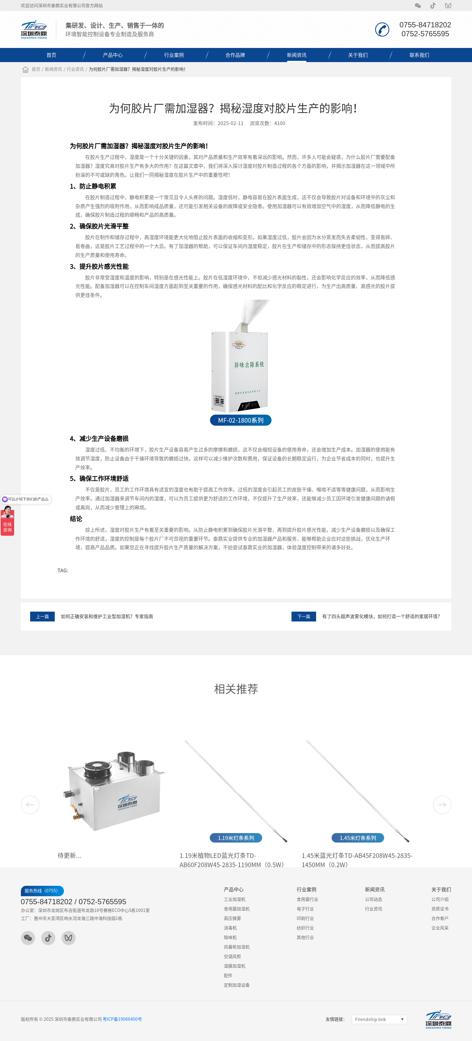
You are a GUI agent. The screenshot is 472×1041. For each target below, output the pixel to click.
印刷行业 (305, 918)
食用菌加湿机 (237, 909)
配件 (228, 975)
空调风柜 (232, 956)
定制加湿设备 (237, 985)
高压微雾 (232, 918)
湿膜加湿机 (234, 966)
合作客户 (440, 918)
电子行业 (305, 909)
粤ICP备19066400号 (122, 1019)
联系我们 (419, 55)
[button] (442, 852)
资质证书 (440, 909)
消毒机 (230, 928)
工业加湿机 (234, 899)
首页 (51, 55)
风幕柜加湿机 (237, 947)
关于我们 (358, 55)
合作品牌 (235, 55)
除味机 (230, 937)
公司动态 (373, 899)
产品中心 (113, 55)
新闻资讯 (297, 55)
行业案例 (174, 55)
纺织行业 (305, 928)
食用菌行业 (307, 899)
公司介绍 (440, 899)
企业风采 (440, 928)
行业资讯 (75, 69)
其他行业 (305, 937)
